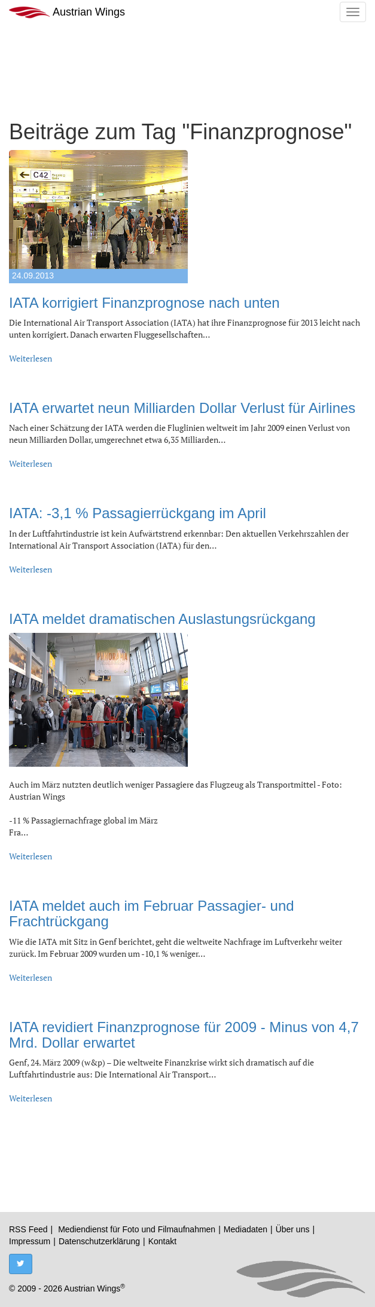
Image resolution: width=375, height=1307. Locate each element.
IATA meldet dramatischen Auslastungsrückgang (162, 619)
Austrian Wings (67, 12)
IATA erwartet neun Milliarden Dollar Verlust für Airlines (182, 408)
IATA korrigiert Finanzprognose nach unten (144, 303)
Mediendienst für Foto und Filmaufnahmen (136, 1229)
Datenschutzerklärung (99, 1241)
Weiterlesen (30, 358)
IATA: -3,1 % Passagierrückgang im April (137, 513)
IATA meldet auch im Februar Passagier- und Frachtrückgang (151, 913)
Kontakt (162, 1241)
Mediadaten (245, 1229)
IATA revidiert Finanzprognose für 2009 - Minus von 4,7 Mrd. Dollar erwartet (184, 1035)
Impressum (29, 1241)
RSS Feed (28, 1229)
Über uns (293, 1229)
